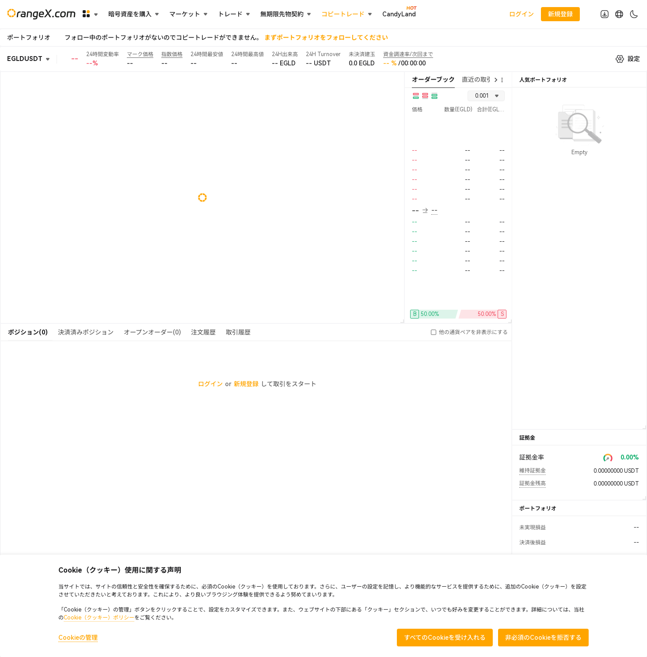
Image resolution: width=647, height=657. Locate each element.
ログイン (521, 14)
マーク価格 (140, 54)
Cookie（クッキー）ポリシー (99, 618)
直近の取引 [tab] (477, 79)
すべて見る (579, 413)
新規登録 (246, 383)
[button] (433, 332)
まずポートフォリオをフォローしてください (326, 37)
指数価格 (172, 54)
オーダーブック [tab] (433, 79)
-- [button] (420, 210)
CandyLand (399, 14)
